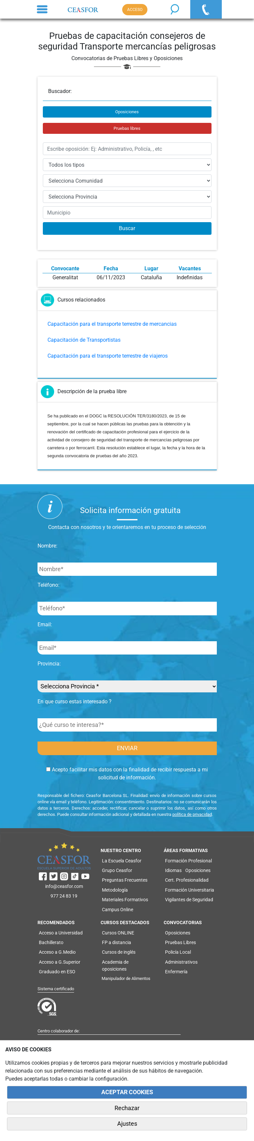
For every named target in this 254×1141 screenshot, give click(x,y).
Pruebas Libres (180, 942)
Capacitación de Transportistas (84, 340)
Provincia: (49, 663)
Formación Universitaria (189, 890)
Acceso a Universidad (61, 932)
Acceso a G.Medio (57, 952)
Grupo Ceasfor (117, 870)
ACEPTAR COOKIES (127, 1092)
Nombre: (47, 546)
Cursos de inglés (118, 952)
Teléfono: (48, 585)
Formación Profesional (188, 860)
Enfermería (176, 971)
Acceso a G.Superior (59, 962)
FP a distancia (116, 942)
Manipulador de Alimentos (126, 978)
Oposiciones (127, 111)
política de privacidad (192, 814)
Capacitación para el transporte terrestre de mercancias (112, 324)
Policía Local (178, 952)
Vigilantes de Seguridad (189, 899)
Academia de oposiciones (115, 965)
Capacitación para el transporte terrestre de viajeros (107, 356)
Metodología (115, 890)
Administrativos (181, 962)
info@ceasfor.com (64, 886)
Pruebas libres (127, 128)
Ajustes (127, 1123)
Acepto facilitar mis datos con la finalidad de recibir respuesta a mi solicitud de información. (127, 773)
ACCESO (134, 9)
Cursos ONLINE (118, 932)
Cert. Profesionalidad (187, 880)
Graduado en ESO (57, 971)
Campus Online (117, 909)
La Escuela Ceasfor (121, 860)
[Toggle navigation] (42, 9)
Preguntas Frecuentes (124, 880)
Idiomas (173, 870)
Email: (45, 624)
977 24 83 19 (63, 896)
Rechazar (127, 1108)
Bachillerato (51, 942)
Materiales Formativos (125, 899)
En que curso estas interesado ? (75, 701)
